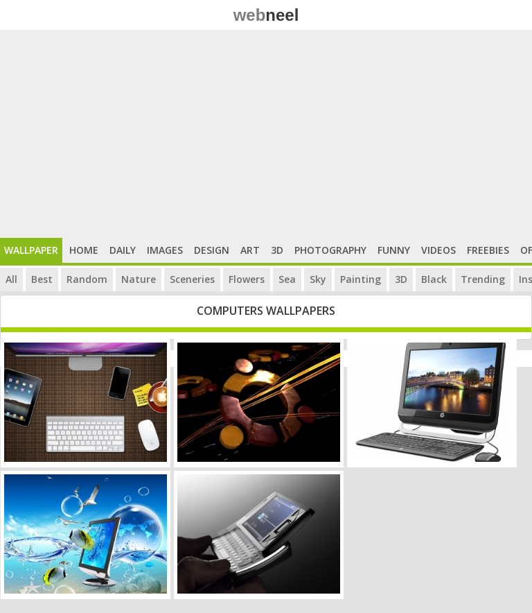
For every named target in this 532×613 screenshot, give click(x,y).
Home (83, 250)
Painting (360, 279)
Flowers (247, 279)
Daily (122, 250)
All (11, 279)
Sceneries (192, 279)
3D (277, 250)
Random (86, 279)
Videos (438, 250)
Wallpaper (31, 250)
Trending (483, 279)
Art (250, 250)
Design (211, 250)
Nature (138, 279)
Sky (318, 279)
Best (42, 279)
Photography (330, 250)
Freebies (488, 250)
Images (165, 250)
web (266, 15)
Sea (287, 279)
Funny (394, 250)
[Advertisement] (266, 134)
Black (434, 279)
